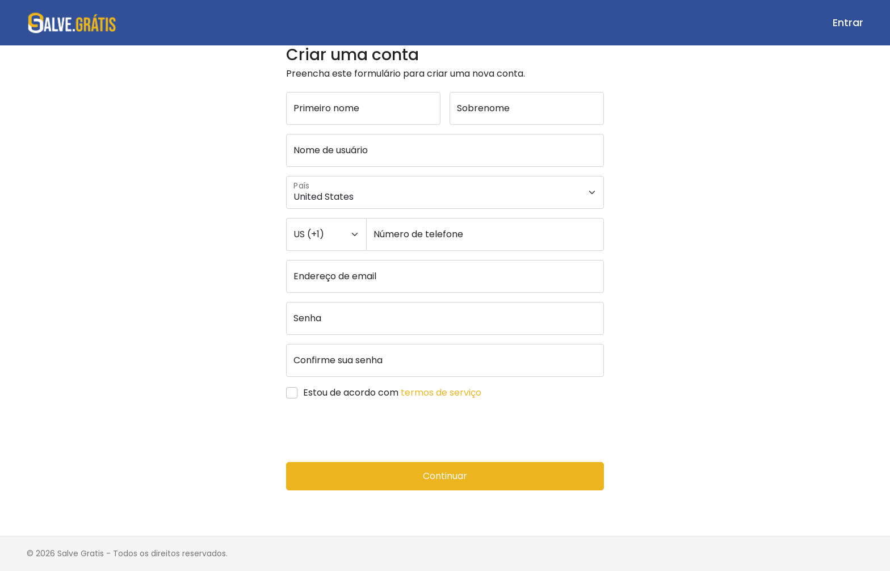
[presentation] (372, 431)
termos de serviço (441, 392)
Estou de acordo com (392, 392)
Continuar (445, 475)
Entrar (848, 22)
